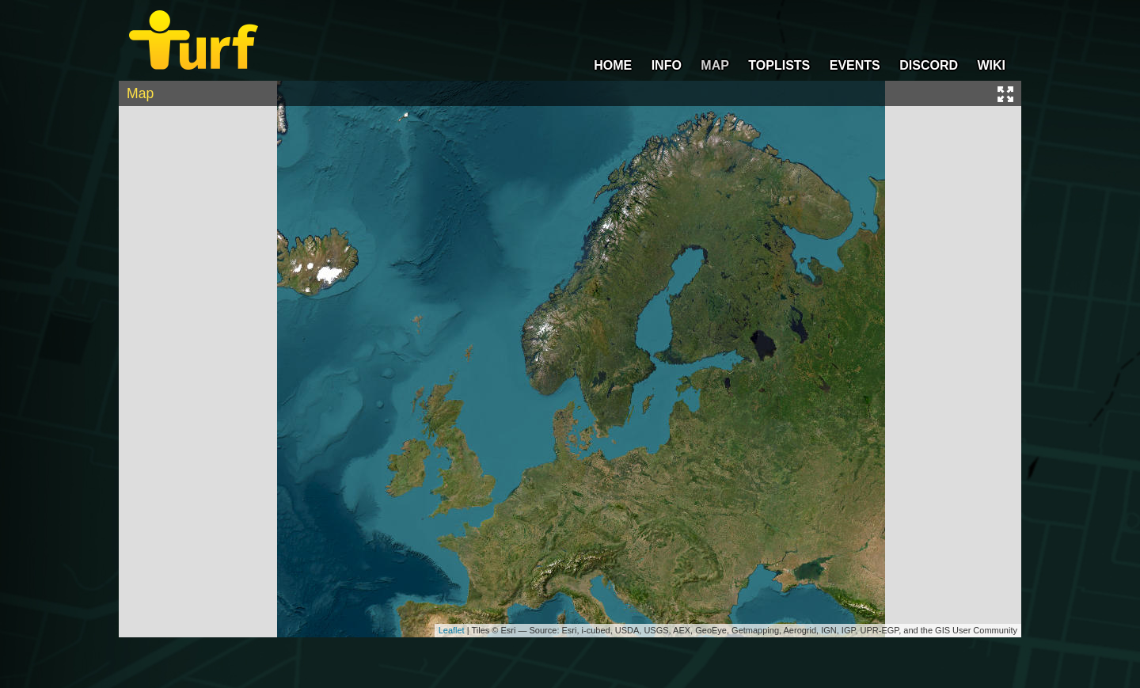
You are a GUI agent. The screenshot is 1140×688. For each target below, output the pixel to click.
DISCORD (928, 65)
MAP (715, 65)
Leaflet (452, 630)
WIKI (991, 65)
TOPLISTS (779, 65)
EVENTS (855, 65)
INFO (667, 65)
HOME (613, 65)
